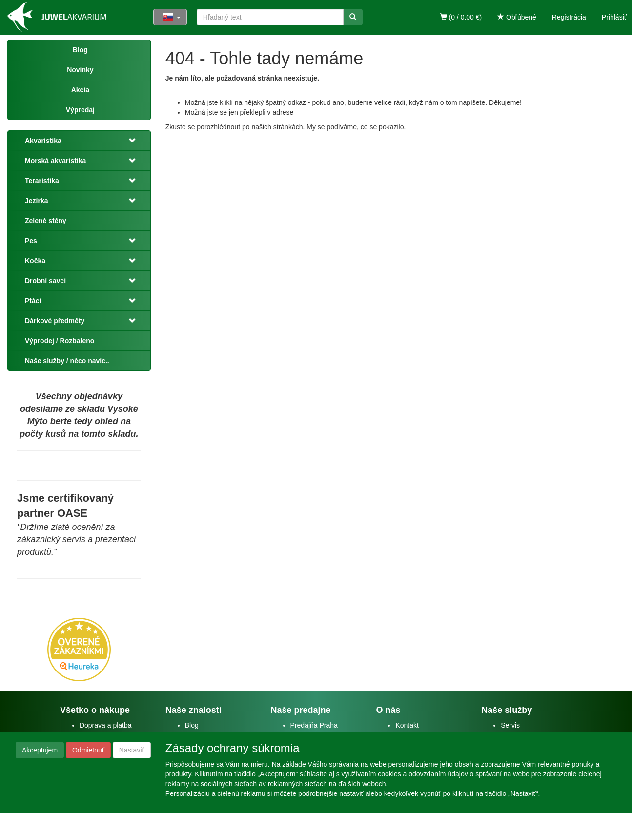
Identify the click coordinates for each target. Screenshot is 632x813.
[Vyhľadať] (353, 17)
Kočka (35, 260)
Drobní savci (45, 281)
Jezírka (36, 200)
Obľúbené (516, 17)
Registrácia (569, 17)
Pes (31, 240)
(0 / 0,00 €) (461, 17)
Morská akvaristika (55, 160)
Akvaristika (43, 140)
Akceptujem (40, 750)
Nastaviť (131, 750)
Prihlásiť (614, 17)
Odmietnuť (88, 750)
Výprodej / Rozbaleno (59, 341)
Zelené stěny (45, 220)
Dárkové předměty (54, 321)
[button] (132, 140)
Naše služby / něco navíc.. (67, 361)
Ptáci (33, 301)
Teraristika (42, 180)
